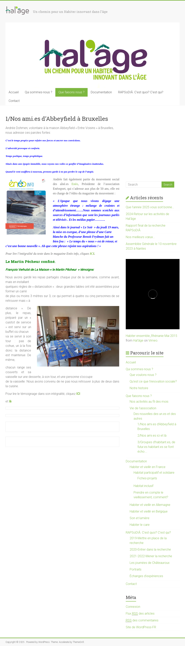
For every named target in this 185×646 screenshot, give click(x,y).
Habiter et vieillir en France (147, 467)
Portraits (135, 569)
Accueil (14, 92)
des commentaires (142, 620)
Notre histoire (139, 388)
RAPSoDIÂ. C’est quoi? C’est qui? (140, 92)
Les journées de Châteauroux (150, 563)
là (10, 401)
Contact (14, 101)
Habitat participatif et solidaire (154, 472)
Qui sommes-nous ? (38, 92)
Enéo (75, 184)
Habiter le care (140, 525)
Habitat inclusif (143, 486)
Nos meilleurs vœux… (140, 237)
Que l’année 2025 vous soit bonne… (150, 207)
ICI (92, 253)
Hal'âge (138, 340)
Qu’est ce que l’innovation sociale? (153, 381)
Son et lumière (139, 518)
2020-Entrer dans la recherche (150, 549)
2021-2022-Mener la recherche (151, 556)
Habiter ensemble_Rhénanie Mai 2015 (151, 336)
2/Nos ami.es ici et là (151, 435)
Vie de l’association (143, 408)
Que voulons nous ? (143, 375)
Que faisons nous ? (71, 92)
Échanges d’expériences (146, 576)
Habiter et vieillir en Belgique (149, 511)
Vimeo (152, 340)
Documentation (101, 92)
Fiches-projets (147, 478)
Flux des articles (140, 614)
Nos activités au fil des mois (149, 401)
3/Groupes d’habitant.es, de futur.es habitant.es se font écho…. (156, 446)
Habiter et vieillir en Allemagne (150, 505)
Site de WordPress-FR (141, 627)
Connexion (133, 607)
